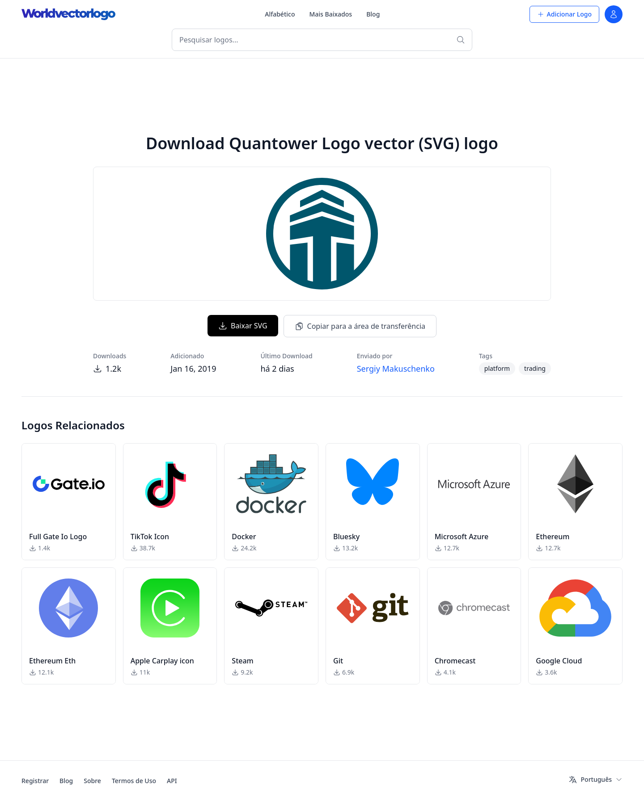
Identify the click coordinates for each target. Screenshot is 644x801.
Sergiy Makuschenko (396, 368)
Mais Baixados (330, 14)
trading (535, 368)
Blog (373, 14)
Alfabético (280, 14)
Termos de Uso (134, 780)
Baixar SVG (242, 326)
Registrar (35, 780)
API (172, 780)
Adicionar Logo (564, 14)
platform (497, 368)
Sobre (92, 780)
